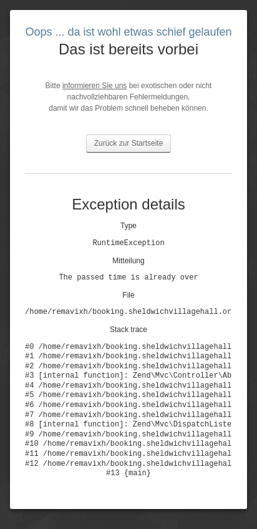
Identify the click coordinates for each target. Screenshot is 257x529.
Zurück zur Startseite (128, 143)
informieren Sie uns (94, 85)
